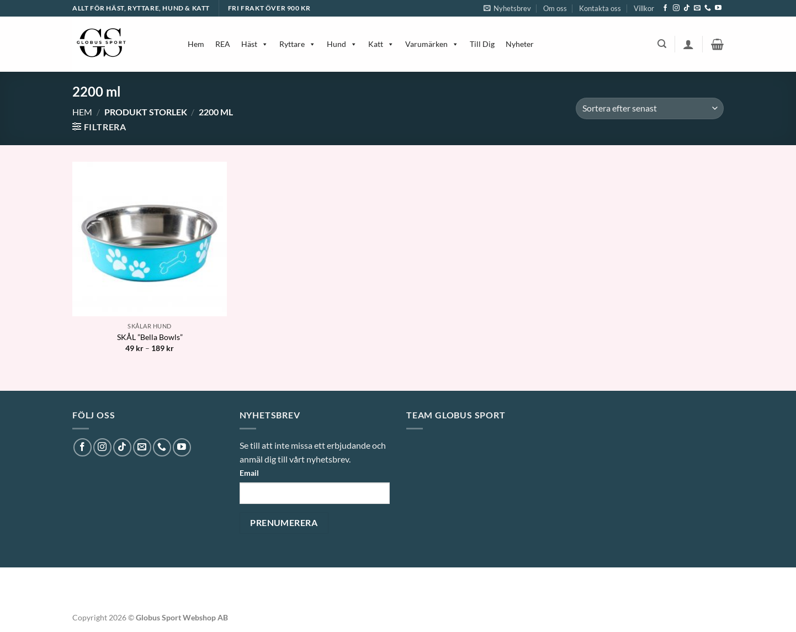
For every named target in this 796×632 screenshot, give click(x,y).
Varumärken (432, 44)
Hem (196, 44)
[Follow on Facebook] (665, 8)
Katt (381, 44)
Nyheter (520, 44)
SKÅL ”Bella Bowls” (150, 337)
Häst (254, 44)
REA (222, 44)
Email (249, 472)
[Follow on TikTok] (686, 8)
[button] (507, 8)
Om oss (555, 8)
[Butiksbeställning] (650, 108)
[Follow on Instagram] (676, 8)
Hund (342, 44)
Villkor (644, 8)
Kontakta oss (600, 8)
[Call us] (707, 8)
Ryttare (297, 44)
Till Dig (482, 44)
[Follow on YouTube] (718, 8)
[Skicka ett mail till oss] (697, 8)
